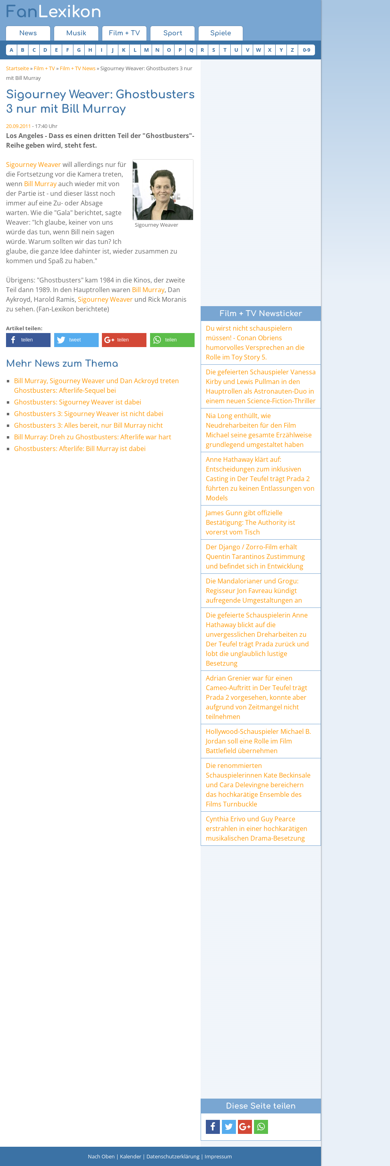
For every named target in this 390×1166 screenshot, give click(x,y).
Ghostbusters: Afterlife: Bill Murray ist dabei (80, 448)
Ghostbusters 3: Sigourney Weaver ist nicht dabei (88, 413)
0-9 (306, 49)
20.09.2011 (18, 126)
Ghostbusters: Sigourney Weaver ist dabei (77, 402)
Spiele (220, 33)
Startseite (17, 68)
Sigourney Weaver (33, 164)
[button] (28, 340)
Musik (76, 33)
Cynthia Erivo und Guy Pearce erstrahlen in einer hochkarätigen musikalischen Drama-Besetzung (256, 829)
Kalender (130, 1156)
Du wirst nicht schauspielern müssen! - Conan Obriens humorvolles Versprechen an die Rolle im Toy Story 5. (255, 343)
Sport (172, 33)
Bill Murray (40, 183)
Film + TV (124, 33)
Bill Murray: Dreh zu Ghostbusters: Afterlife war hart (92, 437)
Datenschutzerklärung (172, 1156)
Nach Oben (101, 1156)
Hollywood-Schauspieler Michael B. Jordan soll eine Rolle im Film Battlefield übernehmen (258, 741)
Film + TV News (77, 68)
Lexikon (54, 12)
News (28, 33)
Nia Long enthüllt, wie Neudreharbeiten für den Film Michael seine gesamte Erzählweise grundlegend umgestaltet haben (259, 430)
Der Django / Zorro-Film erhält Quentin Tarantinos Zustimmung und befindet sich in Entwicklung (255, 556)
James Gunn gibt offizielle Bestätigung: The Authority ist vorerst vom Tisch (250, 522)
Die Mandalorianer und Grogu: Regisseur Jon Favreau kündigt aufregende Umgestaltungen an (254, 591)
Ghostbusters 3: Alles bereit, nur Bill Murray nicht (88, 425)
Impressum (218, 1156)
